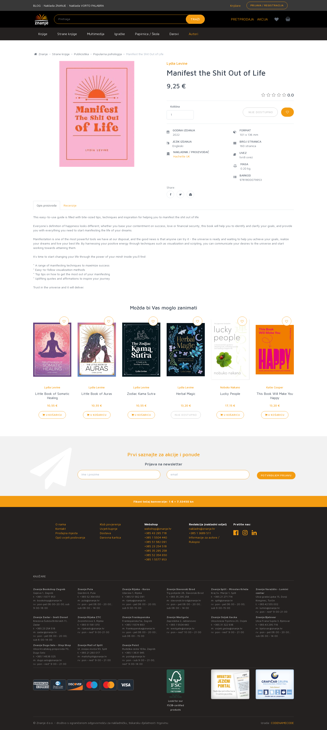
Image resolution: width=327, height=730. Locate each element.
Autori (193, 34)
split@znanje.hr (224, 600)
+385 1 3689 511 (200, 533)
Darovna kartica (110, 537)
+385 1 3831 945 (134, 652)
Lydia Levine (52, 387)
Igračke (119, 34)
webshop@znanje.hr (157, 528)
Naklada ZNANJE (55, 5)
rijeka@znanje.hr (136, 600)
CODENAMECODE (282, 723)
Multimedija (95, 34)
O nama (60, 524)
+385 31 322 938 (223, 624)
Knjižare (235, 5)
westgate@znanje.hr (183, 628)
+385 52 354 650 (155, 555)
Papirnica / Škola (147, 34)
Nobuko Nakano (230, 387)
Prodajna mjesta (66, 533)
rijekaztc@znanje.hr (93, 628)
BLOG (37, 5)
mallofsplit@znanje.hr (94, 656)
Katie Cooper (274, 387)
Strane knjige (67, 34)
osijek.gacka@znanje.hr (229, 628)
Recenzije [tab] (70, 205)
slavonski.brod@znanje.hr (186, 600)
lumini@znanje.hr (270, 608)
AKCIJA (262, 19)
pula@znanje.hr (91, 600)
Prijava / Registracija (267, 5)
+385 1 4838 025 (46, 656)
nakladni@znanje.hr (202, 528)
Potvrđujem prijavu (276, 475)
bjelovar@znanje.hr (271, 628)
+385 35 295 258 (155, 550)
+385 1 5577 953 (155, 559)
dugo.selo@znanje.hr (49, 660)
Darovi (174, 34)
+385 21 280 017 (90, 652)
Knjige (42, 34)
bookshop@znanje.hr (49, 600)
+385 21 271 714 (223, 596)
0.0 (277, 95)
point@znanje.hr (135, 656)
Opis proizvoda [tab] (47, 205)
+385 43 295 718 (155, 533)
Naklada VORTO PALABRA (86, 5)
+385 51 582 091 (155, 542)
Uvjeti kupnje (108, 528)
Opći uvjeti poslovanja (70, 537)
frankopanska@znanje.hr (140, 628)
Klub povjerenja (110, 524)
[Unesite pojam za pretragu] (129, 19)
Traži (195, 19)
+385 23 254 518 (155, 546)
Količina (175, 106)
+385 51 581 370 (90, 624)
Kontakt (60, 528)
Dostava (105, 533)
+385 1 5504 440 (155, 537)
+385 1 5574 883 (135, 624)
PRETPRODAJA (242, 19)
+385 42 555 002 (268, 604)
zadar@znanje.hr (47, 632)
